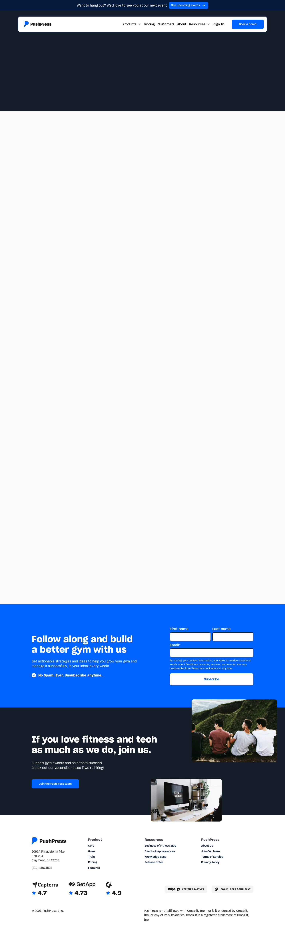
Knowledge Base (155, 856)
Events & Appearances (160, 851)
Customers (166, 24)
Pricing (149, 24)
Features (94, 868)
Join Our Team (210, 851)
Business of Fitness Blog (160, 845)
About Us (207, 845)
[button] (132, 24)
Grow (91, 851)
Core (91, 845)
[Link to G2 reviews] (113, 889)
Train (91, 856)
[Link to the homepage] (37, 24)
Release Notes (154, 862)
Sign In (219, 24)
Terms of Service (212, 856)
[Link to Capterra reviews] (45, 889)
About (181, 24)
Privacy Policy (210, 862)
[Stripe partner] (186, 889)
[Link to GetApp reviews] (82, 889)
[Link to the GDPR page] (232, 889)
